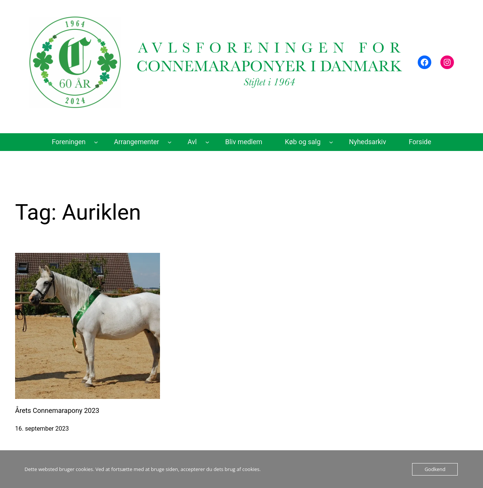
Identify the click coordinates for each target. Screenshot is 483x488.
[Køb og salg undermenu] (331, 142)
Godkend (435, 469)
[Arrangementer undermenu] (170, 142)
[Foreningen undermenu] (96, 142)
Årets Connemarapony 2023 (57, 410)
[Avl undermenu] (207, 142)
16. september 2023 (42, 428)
